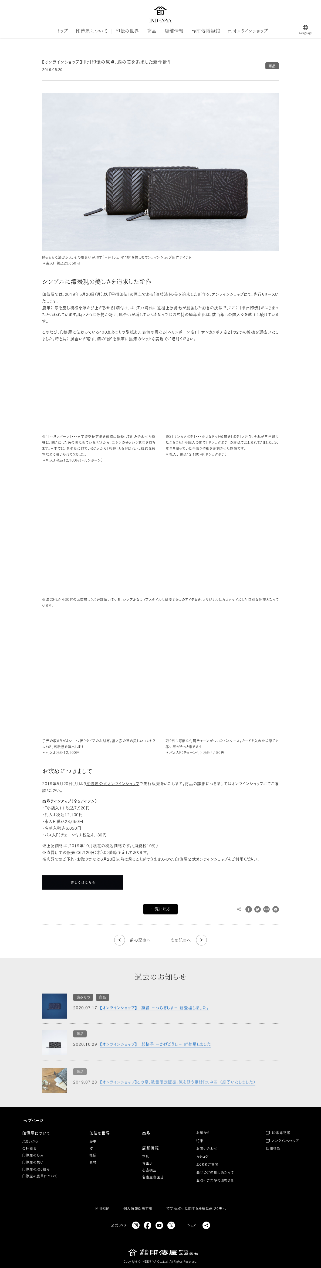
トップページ (33, 1120)
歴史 (93, 1141)
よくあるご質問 (207, 1164)
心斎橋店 (149, 1170)
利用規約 (102, 1208)
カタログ (202, 1156)
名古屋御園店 (153, 1177)
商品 (152, 31)
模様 (93, 1155)
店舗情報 (174, 31)
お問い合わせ (207, 1148)
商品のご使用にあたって (215, 1172)
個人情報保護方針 (138, 1208)
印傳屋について (91, 31)
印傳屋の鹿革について (39, 1176)
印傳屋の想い (33, 1162)
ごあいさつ (30, 1141)
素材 (93, 1162)
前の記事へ (140, 940)
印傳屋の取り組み (36, 1169)
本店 (145, 1156)
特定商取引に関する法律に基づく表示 (196, 1208)
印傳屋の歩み (33, 1155)
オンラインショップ (248, 31)
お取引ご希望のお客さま (215, 1180)
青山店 (147, 1163)
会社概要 (29, 1148)
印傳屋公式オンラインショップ (112, 784)
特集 (200, 1140)
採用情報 (273, 1148)
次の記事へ (181, 940)
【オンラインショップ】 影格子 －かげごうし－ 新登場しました (155, 1050)
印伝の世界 (127, 31)
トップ (62, 31)
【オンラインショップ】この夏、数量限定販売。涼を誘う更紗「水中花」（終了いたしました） (177, 1089)
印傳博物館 (206, 31)
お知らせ (203, 1132)
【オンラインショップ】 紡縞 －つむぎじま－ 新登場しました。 (154, 1012)
